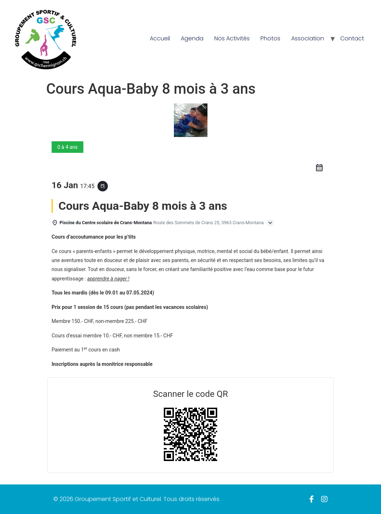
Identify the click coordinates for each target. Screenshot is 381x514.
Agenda (192, 38)
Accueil (160, 38)
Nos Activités (232, 38)
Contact (352, 38)
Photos (270, 38)
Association (307, 38)
